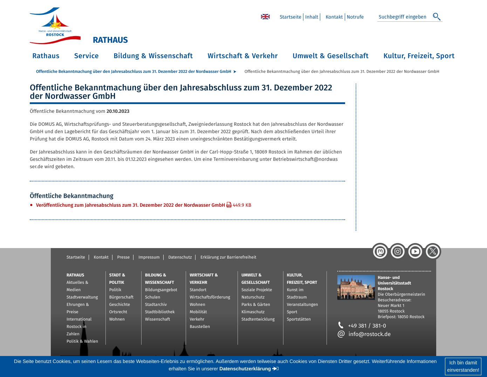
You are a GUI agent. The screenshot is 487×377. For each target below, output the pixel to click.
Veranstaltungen (302, 304)
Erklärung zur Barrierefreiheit (228, 257)
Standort (198, 290)
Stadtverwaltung (82, 297)
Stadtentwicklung (257, 319)
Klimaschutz (253, 312)
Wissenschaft (157, 319)
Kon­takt (334, 17)
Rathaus (46, 56)
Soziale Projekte (256, 290)
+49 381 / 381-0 (361, 326)
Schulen (152, 297)
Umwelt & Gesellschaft (331, 56)
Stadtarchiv (156, 304)
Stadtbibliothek (160, 312)
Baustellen (200, 326)
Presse (123, 257)
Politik (115, 290)
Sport (292, 312)
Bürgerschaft (121, 297)
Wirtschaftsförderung (210, 297)
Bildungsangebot (161, 290)
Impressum (149, 257)
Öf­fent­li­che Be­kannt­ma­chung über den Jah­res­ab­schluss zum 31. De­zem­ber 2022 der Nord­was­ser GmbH (133, 71)
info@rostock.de (364, 334)
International (79, 319)
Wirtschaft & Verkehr (243, 56)
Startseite (76, 257)
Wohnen (117, 319)
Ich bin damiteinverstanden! (463, 366)
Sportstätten (299, 319)
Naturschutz (253, 297)
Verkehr (197, 319)
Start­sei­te (290, 17)
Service (86, 56)
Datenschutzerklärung (245, 368)
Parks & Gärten (255, 304)
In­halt (311, 17)
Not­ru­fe (355, 17)
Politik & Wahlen (82, 341)
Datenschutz (180, 257)
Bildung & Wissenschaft (153, 56)
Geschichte (119, 304)
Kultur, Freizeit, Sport (419, 56)
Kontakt (101, 257)
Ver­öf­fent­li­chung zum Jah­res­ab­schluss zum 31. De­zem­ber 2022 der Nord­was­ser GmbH (143, 205)
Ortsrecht (118, 312)
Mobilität (198, 312)
